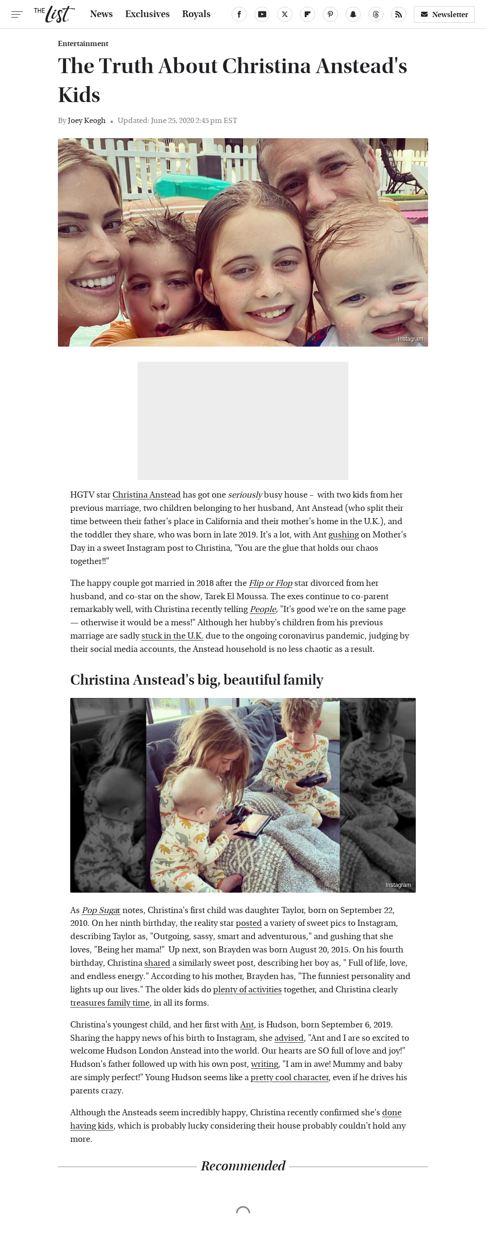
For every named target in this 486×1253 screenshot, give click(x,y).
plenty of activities (247, 990)
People (263, 609)
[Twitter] (284, 14)
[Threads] (375, 14)
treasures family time (110, 1003)
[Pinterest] (330, 14)
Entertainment (83, 43)
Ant (247, 1025)
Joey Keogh (87, 120)
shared (157, 963)
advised (289, 1038)
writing (264, 1064)
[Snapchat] (353, 14)
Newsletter (444, 14)
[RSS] (398, 14)
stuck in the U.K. (172, 636)
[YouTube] (262, 14)
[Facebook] (239, 14)
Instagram (410, 339)
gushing (343, 535)
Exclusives (147, 14)
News (101, 14)
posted (249, 923)
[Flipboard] (307, 14)
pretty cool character (289, 1078)
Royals (196, 14)
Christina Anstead (146, 495)
